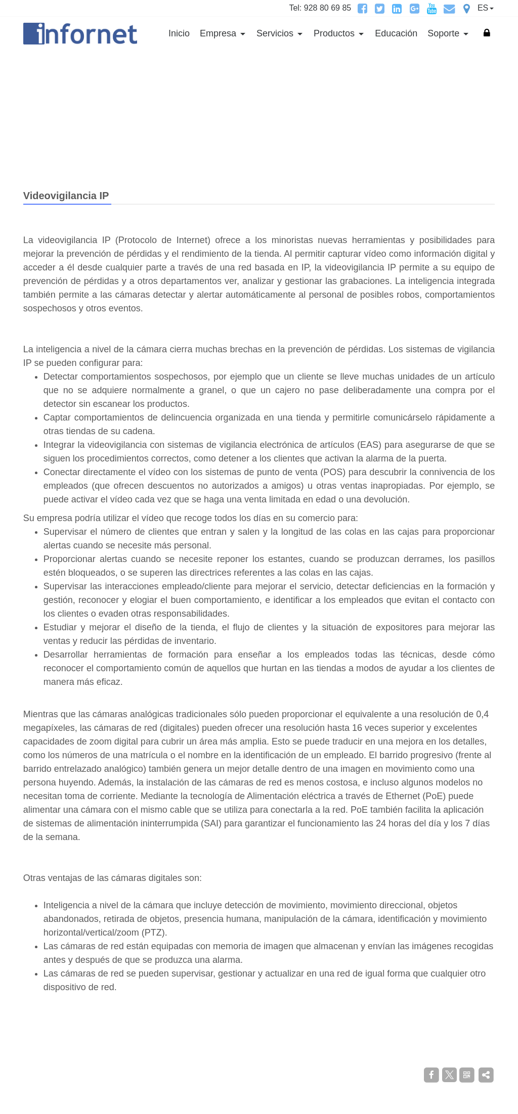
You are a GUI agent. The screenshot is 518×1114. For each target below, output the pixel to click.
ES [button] (483, 8)
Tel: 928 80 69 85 (320, 8)
